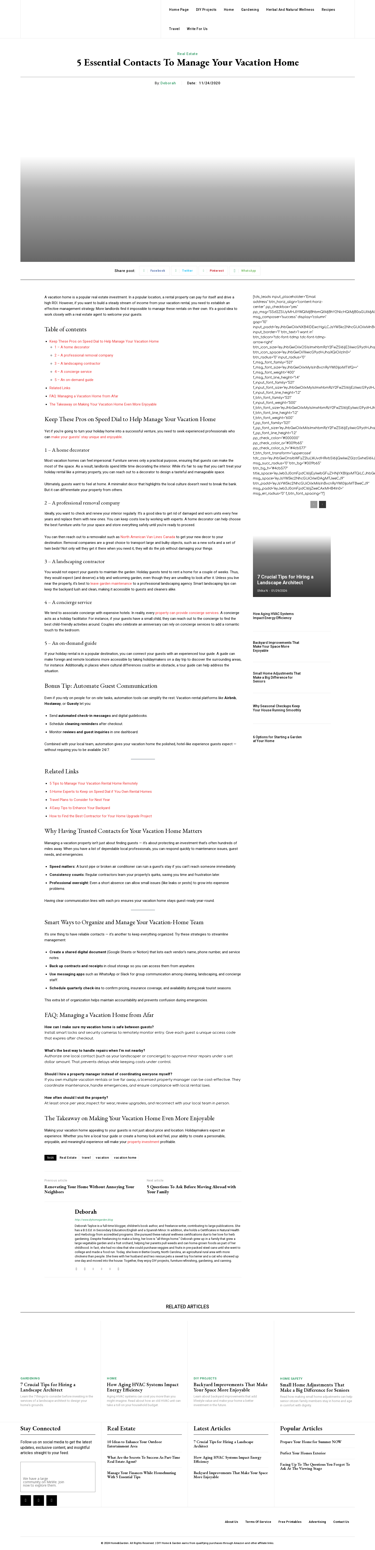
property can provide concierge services (187, 613)
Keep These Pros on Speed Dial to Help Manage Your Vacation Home (104, 341)
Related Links (59, 388)
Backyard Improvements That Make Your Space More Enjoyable (276, 647)
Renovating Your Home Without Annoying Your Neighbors (89, 1189)
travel (86, 1157)
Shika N (262, 590)
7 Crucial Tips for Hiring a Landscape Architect (285, 579)
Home (112, 1378)
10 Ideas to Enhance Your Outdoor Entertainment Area (134, 1444)
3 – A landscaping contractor (77, 363)
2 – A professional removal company (84, 355)
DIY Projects (205, 1378)
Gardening (30, 1378)
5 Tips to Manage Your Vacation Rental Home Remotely (93, 783)
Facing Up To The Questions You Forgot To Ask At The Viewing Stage (315, 1466)
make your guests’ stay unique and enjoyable (86, 437)
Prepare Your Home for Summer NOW (311, 1441)
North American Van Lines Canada (148, 537)
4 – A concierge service (73, 371)
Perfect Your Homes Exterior (303, 1453)
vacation (102, 1157)
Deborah (168, 83)
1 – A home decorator (72, 347)
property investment (143, 1142)
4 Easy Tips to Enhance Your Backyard (79, 808)
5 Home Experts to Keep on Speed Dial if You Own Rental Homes (100, 791)
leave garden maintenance (111, 583)
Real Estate (187, 54)
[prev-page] (313, 504)
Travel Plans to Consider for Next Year (79, 800)
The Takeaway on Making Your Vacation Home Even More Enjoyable (103, 404)
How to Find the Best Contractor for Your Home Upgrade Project (100, 816)
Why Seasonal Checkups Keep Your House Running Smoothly (277, 708)
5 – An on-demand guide (74, 380)
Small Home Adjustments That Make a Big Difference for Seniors (277, 677)
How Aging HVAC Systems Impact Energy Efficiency (273, 616)
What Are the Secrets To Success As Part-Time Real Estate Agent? (143, 1459)
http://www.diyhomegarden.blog (94, 1219)
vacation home (125, 1157)
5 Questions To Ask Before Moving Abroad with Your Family (191, 1189)
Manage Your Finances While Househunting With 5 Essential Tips (141, 1475)
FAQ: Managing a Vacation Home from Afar (83, 396)
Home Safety (291, 1378)
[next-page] (322, 504)
